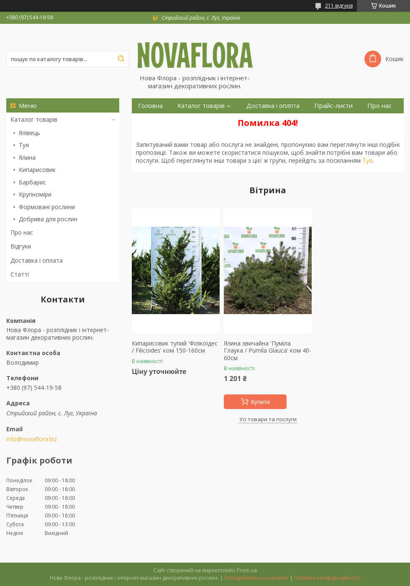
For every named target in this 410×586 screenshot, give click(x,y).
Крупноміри (35, 194)
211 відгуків (339, 5)
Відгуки (20, 246)
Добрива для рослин (48, 219)
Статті (19, 274)
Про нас (21, 232)
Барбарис (32, 182)
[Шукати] (121, 59)
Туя (24, 145)
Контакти (152, 121)
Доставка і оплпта (273, 105)
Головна (150, 105)
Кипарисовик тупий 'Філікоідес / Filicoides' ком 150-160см (175, 347)
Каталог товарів (33, 119)
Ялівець (29, 133)
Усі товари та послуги (268, 419)
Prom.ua (247, 570)
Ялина (27, 157)
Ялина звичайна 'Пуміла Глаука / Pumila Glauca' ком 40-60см (267, 351)
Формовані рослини (47, 207)
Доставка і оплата (36, 260)
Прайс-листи (333, 105)
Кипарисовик (37, 170)
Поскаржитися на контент (256, 577)
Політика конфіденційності (327, 577)
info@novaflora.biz (31, 439)
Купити (260, 402)
